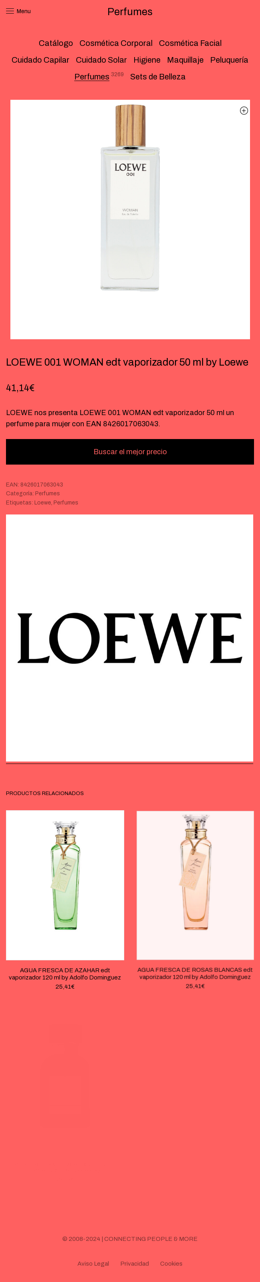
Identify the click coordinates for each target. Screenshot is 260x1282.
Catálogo (56, 43)
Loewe (42, 503)
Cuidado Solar (101, 59)
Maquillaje (185, 59)
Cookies (171, 1263)
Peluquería (229, 59)
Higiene (147, 59)
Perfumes (91, 76)
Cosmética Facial (190, 43)
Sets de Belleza (158, 76)
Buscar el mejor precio (130, 452)
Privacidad (134, 1263)
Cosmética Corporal (116, 43)
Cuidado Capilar (40, 59)
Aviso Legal (93, 1263)
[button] (244, 110)
